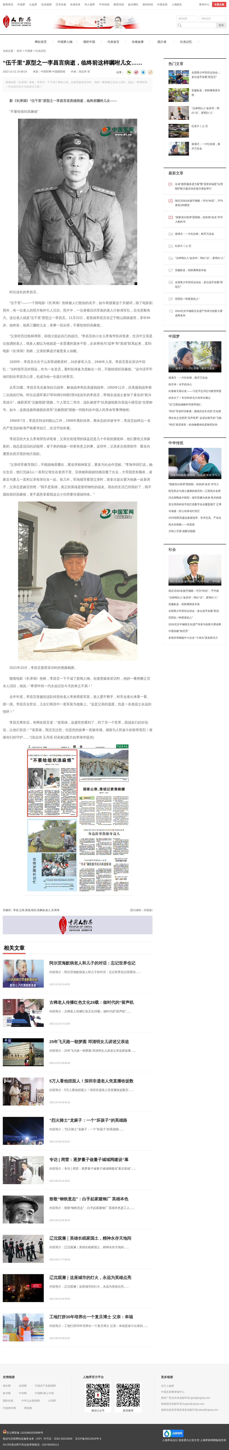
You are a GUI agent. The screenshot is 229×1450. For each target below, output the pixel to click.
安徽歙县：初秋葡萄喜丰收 (190, 270)
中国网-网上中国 (44, 1393)
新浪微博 (128, 1410)
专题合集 (219, 4)
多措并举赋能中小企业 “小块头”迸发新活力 (193, 637)
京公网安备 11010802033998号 (23, 1432)
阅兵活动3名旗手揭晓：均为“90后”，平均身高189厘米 (199, 203)
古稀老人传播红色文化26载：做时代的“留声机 (91, 1002)
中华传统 (104, 4)
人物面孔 (177, 4)
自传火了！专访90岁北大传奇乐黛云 (189, 397)
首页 (19, 50)
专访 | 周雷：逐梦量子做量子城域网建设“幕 (88, 1159)
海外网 (7, 1385)
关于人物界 (167, 1385)
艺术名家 (61, 4)
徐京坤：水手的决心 (180, 384)
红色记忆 (186, 41)
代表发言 (113, 41)
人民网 (52, 1400)
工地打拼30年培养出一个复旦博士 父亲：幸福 (91, 1317)
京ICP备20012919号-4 (88, 1438)
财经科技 (148, 4)
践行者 (162, 41)
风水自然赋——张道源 (181, 524)
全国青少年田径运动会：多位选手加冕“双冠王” (199, 284)
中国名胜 (162, 4)
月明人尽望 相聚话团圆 (181, 531)
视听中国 (89, 41)
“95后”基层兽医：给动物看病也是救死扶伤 (192, 424)
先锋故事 (138, 41)
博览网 (28, 1408)
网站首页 (41, 41)
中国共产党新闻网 (45, 1385)
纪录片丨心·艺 (183, 245)
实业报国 (46, 4)
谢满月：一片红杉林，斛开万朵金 (194, 233)
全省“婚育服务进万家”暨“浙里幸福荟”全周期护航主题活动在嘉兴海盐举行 (199, 186)
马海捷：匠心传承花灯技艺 (184, 511)
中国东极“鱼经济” (178, 631)
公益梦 (33, 4)
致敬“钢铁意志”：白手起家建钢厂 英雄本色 (88, 1199)
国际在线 (8, 1400)
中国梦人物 (65, 41)
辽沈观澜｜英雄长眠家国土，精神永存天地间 (90, 1238)
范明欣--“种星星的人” (187, 298)
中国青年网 (9, 1408)
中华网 (23, 1393)
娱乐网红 (133, 4)
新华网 (7, 1393)
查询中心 (204, 4)
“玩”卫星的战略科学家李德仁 (184, 404)
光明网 (23, 1385)
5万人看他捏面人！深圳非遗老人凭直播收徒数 (91, 1081)
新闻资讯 (8, 4)
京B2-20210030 (63, 1438)
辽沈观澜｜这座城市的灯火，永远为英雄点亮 (90, 1277)
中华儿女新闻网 (30, 1400)
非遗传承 (75, 4)
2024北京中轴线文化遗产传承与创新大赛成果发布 (198, 313)
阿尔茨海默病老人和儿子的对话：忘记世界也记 (92, 963)
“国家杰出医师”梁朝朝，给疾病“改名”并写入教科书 (199, 219)
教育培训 (119, 4)
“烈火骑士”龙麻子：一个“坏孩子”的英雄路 (88, 1120)
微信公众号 (97, 1410)
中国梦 (21, 4)
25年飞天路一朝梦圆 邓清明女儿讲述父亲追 (89, 1041)
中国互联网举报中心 (173, 1391)
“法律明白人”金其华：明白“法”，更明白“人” (200, 258)
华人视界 (90, 4)
